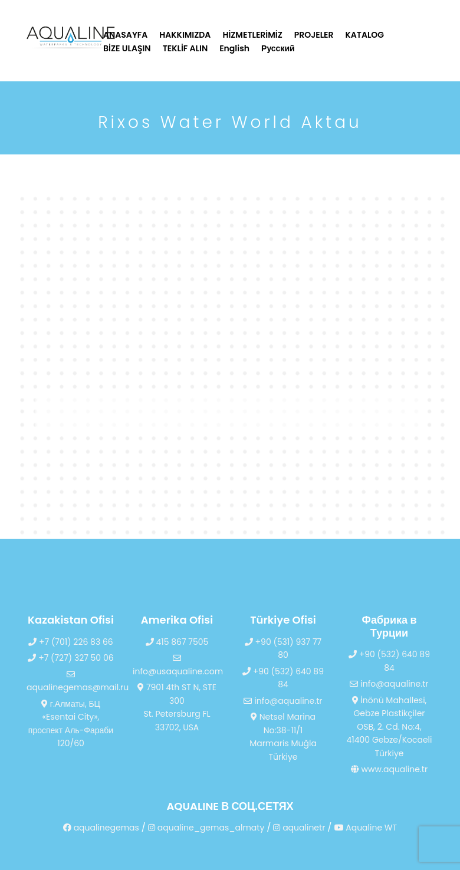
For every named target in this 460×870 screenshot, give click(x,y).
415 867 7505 (177, 642)
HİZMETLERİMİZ (252, 35)
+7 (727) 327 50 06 (70, 658)
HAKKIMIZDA (185, 35)
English (234, 48)
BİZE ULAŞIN (127, 48)
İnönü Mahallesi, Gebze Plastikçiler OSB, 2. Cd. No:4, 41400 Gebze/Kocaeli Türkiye (389, 726)
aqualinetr (299, 827)
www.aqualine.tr (389, 769)
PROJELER (314, 35)
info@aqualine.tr (283, 701)
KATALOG (365, 35)
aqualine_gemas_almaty (206, 827)
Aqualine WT (365, 827)
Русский (278, 48)
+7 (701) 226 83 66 (70, 642)
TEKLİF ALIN (185, 48)
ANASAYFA (125, 35)
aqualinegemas (101, 827)
